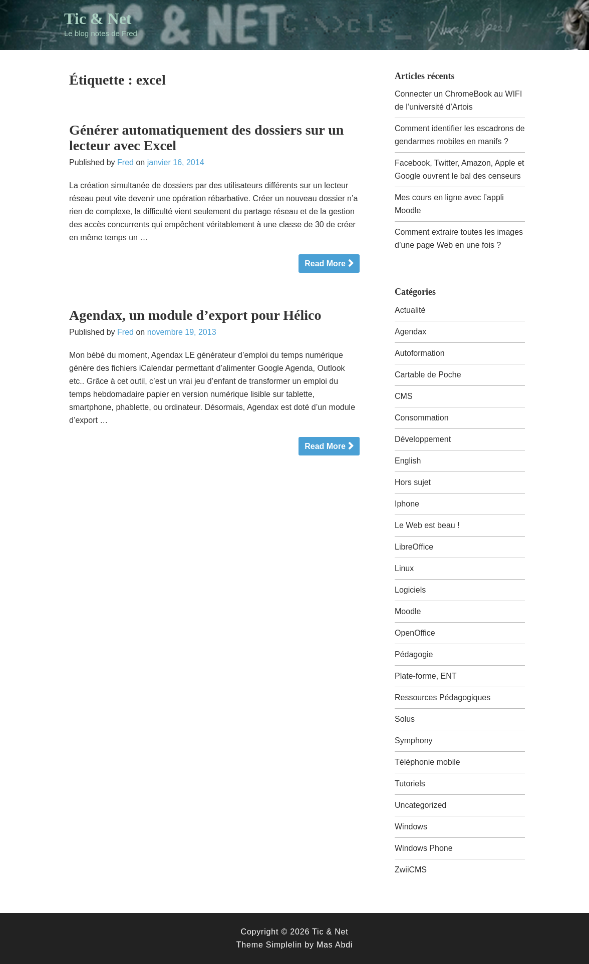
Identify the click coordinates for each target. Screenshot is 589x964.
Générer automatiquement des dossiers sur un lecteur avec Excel (206, 137)
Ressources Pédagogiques (442, 697)
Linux (404, 568)
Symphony (414, 740)
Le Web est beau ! (427, 525)
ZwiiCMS (411, 869)
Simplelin (284, 944)
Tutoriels (410, 783)
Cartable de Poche (428, 374)
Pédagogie (414, 654)
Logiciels (410, 590)
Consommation (422, 417)
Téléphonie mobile (427, 762)
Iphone (407, 504)
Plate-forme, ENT (426, 676)
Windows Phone (424, 848)
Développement (423, 439)
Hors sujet (413, 482)
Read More (325, 263)
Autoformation (420, 353)
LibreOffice (414, 547)
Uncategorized (420, 805)
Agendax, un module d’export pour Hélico (195, 315)
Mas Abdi (335, 944)
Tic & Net (97, 19)
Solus (405, 719)
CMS (404, 396)
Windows (411, 826)
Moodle (408, 611)
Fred (125, 162)
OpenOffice (415, 633)
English (408, 460)
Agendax (410, 331)
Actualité (410, 310)
